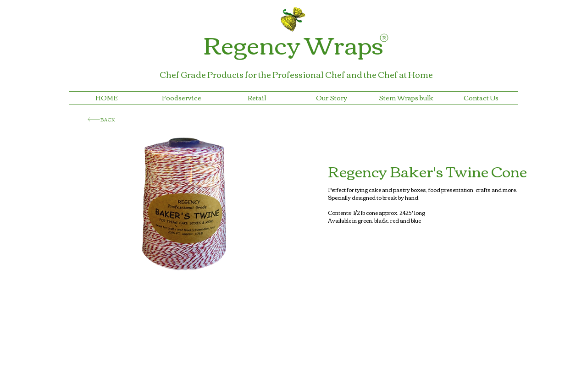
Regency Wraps (293, 44)
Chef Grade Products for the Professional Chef (253, 74)
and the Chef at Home (389, 74)
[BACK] (101, 119)
